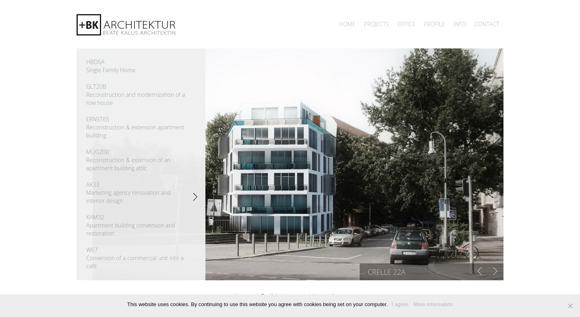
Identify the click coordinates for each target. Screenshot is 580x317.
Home (347, 24)
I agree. (401, 304)
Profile (434, 24)
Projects (376, 24)
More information (433, 304)
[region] (298, 164)
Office (406, 24)
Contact (486, 24)
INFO (460, 24)
